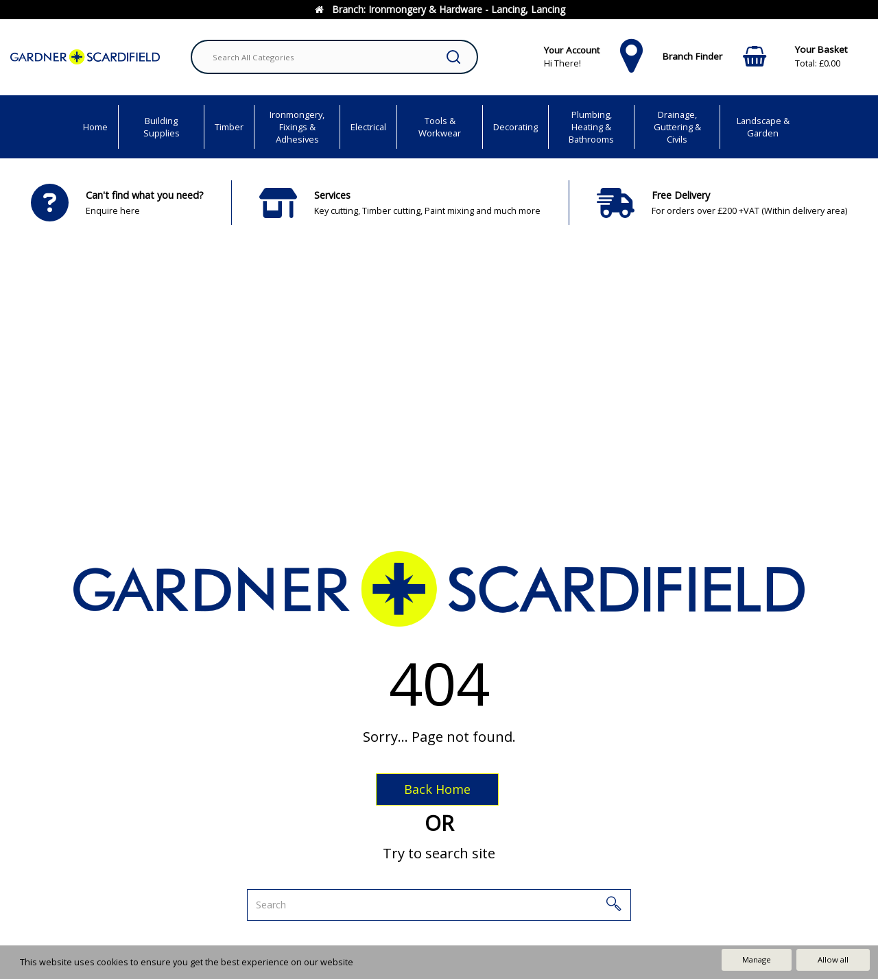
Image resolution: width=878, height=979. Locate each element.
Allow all (833, 959)
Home (95, 127)
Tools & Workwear (439, 126)
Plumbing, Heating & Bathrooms (591, 126)
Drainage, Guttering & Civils (677, 126)
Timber (229, 127)
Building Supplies (161, 126)
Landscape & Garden (763, 126)
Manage (756, 959)
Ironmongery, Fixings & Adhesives (297, 126)
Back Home (437, 789)
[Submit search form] (453, 56)
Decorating (515, 127)
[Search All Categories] (334, 57)
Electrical (368, 127)
